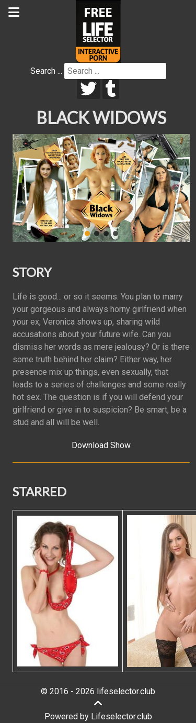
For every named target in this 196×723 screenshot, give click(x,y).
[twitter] (88, 89)
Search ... (46, 71)
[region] (101, 187)
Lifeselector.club (121, 716)
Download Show (101, 445)
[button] (24, 188)
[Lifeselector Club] (98, 31)
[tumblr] (111, 89)
